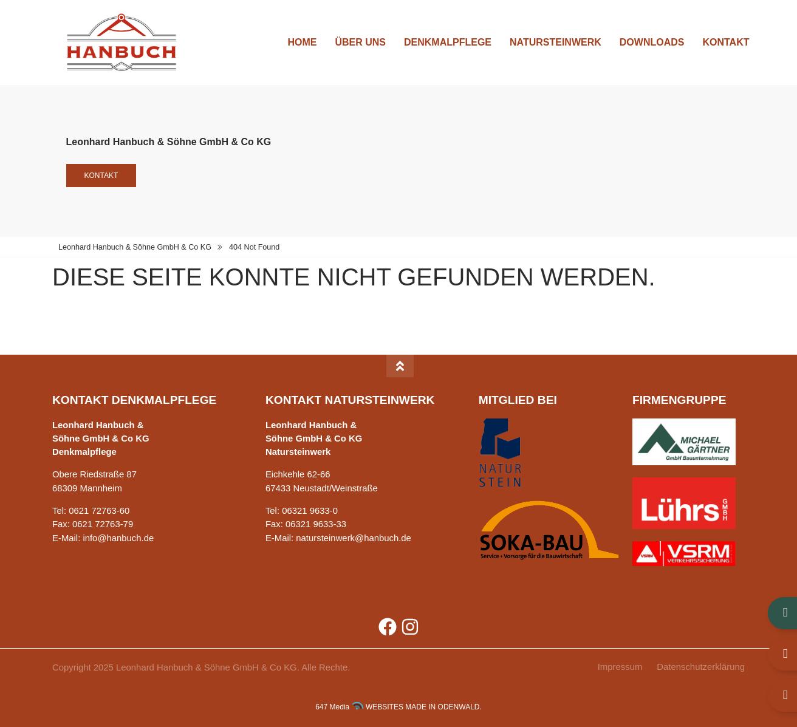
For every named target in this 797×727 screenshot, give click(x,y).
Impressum (620, 667)
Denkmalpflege (447, 42)
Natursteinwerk (555, 42)
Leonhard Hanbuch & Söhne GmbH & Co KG (134, 247)
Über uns (360, 42)
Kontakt (725, 42)
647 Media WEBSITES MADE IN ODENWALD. (398, 707)
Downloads (652, 42)
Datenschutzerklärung (701, 667)
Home (301, 42)
